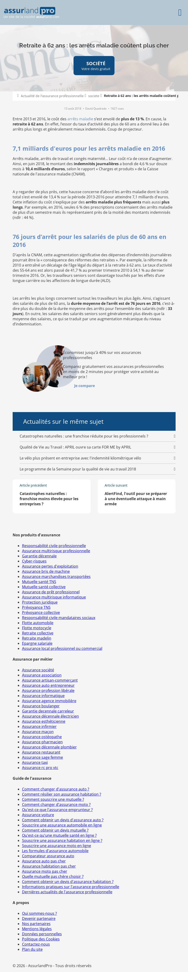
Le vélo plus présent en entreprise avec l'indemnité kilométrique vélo (80, 458)
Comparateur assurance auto (48, 855)
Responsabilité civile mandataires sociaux (58, 617)
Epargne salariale (37, 643)
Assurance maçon (38, 731)
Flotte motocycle (36, 627)
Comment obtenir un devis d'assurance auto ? (62, 819)
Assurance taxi (35, 762)
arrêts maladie (80, 118)
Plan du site (32, 949)
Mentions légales (37, 928)
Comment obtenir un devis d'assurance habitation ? (68, 881)
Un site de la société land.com (31, 13)
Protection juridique (40, 602)
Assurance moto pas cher (44, 871)
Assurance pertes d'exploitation (50, 566)
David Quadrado (96, 108)
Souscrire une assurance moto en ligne (56, 845)
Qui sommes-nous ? (39, 913)
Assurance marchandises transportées (56, 576)
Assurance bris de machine (46, 571)
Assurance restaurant (41, 752)
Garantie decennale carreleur (48, 711)
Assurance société (38, 670)
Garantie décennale (39, 556)
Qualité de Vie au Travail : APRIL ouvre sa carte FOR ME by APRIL (75, 447)
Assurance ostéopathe (42, 736)
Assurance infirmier (39, 726)
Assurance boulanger (41, 706)
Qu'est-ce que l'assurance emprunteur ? (57, 809)
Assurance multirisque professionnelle (56, 550)
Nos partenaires (36, 923)
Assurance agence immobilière (49, 700)
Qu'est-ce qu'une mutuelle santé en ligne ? (59, 835)
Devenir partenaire (38, 918)
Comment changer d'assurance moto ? (56, 804)
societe (93, 96)
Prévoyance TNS (36, 607)
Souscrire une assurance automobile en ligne (62, 825)
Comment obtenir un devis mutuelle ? (55, 830)
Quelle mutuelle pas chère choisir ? (53, 876)
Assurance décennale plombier (49, 747)
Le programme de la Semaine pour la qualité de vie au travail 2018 (78, 469)
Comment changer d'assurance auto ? (55, 789)
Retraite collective (37, 633)
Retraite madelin (36, 638)
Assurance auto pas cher (44, 861)
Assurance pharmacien (42, 741)
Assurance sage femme (42, 757)
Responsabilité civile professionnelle (54, 545)
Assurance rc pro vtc (40, 767)
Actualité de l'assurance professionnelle (52, 96)
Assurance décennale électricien (50, 716)
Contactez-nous (36, 944)
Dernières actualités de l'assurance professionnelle (67, 891)
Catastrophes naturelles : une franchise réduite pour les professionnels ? (84, 436)
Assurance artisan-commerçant (50, 680)
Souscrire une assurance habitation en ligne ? (62, 840)
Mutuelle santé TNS (39, 581)
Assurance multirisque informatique (54, 597)
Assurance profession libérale (48, 690)
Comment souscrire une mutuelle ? (53, 799)
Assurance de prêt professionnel (51, 592)
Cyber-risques (34, 561)
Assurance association (42, 675)
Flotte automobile (37, 622)
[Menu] (179, 12)
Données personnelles (42, 933)
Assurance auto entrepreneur (48, 685)
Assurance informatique (43, 695)
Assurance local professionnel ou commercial (62, 648)
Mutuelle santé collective (44, 586)
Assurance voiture (38, 814)
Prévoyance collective (41, 612)
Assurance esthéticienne (43, 721)
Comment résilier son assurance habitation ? (61, 794)
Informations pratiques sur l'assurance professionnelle (70, 886)
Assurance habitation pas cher (49, 866)
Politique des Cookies (41, 939)
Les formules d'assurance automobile (55, 850)
